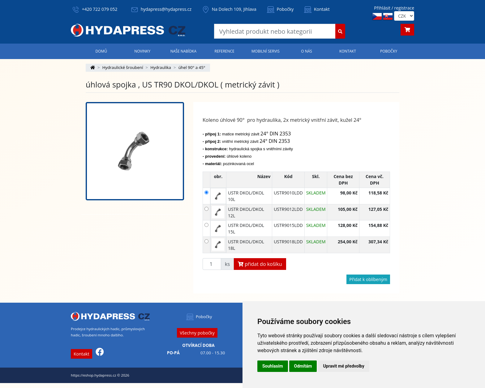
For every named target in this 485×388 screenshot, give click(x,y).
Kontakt (316, 9)
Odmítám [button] (303, 366)
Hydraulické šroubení (122, 67)
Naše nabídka (183, 51)
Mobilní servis (265, 51)
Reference (224, 51)
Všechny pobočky (197, 333)
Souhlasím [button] (272, 366)
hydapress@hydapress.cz (166, 9)
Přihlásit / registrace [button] (394, 8)
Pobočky (280, 9)
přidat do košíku (260, 264)
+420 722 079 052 (100, 9)
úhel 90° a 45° (191, 67)
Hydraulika (160, 67)
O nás (306, 51)
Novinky (142, 51)
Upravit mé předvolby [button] (343, 366)
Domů (101, 51)
